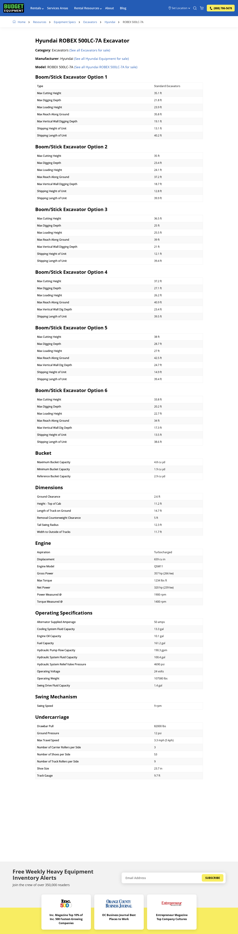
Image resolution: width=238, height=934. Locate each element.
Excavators (91, 22)
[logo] (14, 8)
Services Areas (58, 8)
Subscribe (212, 878)
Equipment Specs (65, 22)
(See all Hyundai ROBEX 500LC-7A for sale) (106, 67)
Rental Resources (87, 8)
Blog (124, 8)
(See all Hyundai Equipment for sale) (102, 58)
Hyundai (110, 22)
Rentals (37, 8)
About (110, 8)
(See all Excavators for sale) (90, 50)
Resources (40, 22)
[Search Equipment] (195, 8)
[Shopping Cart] (201, 8)
